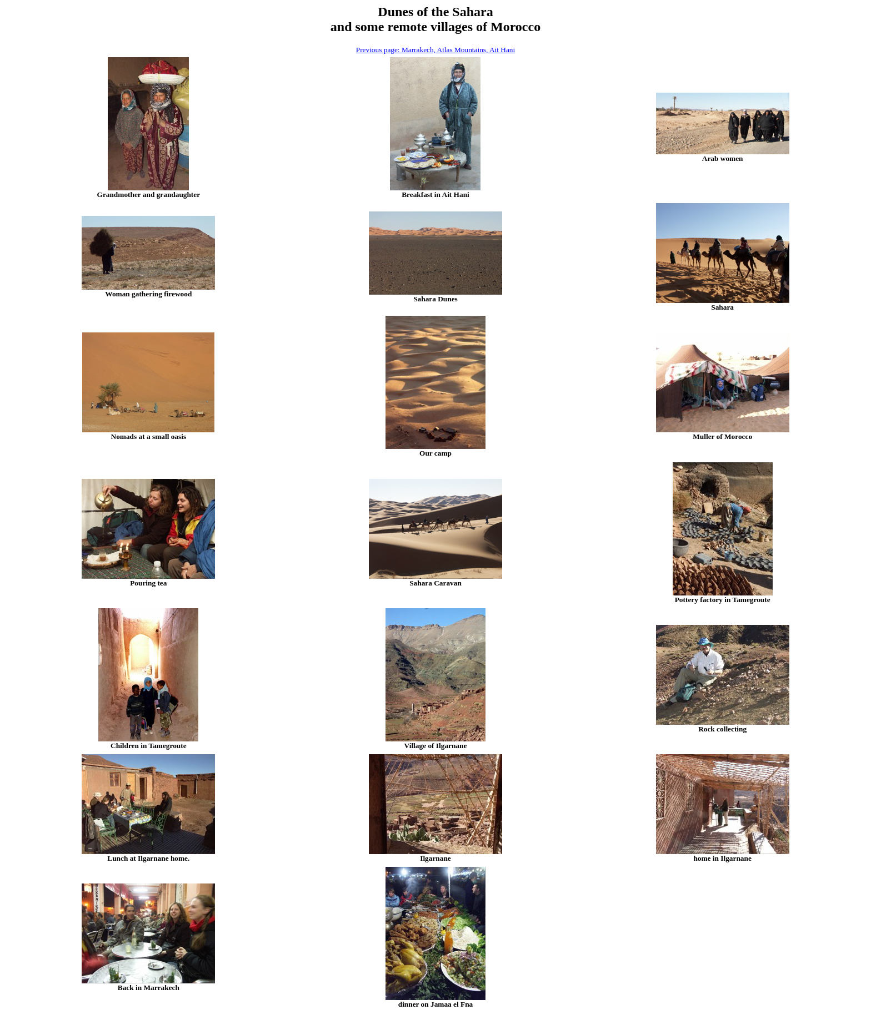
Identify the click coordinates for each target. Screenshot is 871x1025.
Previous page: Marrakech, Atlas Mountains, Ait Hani (435, 50)
